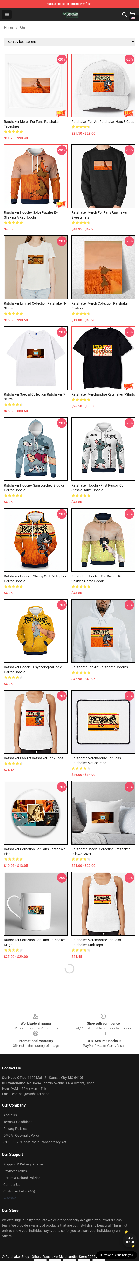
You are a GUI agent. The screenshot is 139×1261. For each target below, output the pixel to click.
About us (10, 1115)
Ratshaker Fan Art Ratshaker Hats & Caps (102, 121)
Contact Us (11, 1184)
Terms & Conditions (17, 1122)
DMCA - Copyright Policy (21, 1135)
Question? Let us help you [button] (116, 1255)
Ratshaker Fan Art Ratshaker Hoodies (99, 667)
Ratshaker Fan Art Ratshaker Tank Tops (33, 758)
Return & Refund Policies (21, 1178)
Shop (24, 28)
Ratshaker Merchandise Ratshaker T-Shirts (103, 394)
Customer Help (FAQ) (19, 1191)
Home (9, 28)
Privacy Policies (15, 1129)
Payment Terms (15, 1171)
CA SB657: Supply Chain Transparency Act (34, 1142)
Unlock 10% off (130, 1240)
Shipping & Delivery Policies (23, 1164)
